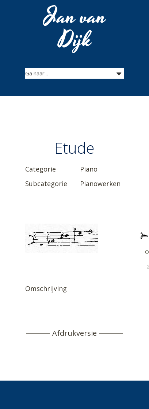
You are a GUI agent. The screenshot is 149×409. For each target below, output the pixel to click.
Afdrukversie (74, 333)
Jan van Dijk (75, 28)
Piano (89, 169)
